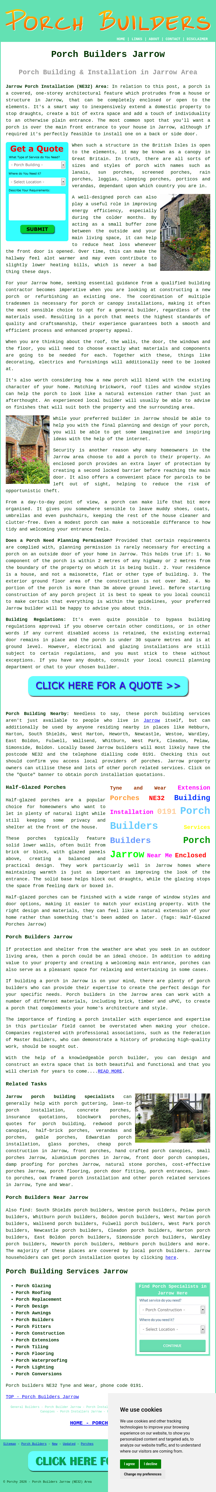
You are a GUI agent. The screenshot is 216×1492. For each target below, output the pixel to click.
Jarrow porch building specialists (60, 1096)
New (54, 1444)
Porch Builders (34, 1444)
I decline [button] (150, 1464)
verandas (82, 185)
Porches (87, 1444)
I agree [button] (129, 1464)
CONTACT (173, 39)
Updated (69, 1444)
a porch (97, 316)
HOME (121, 39)
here (170, 1257)
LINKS (137, 39)
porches (189, 962)
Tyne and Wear (53, 1184)
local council (192, 594)
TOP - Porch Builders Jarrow (42, 1396)
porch (200, 425)
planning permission (85, 547)
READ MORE (110, 1071)
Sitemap (9, 1444)
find (25, 1210)
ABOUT (154, 39)
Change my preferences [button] (142, 1474)
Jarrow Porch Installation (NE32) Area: (57, 86)
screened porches (165, 172)
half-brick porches (62, 1130)
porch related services (180, 1178)
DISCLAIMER (197, 39)
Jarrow (152, 720)
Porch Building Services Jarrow (67, 1271)
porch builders (161, 1244)
